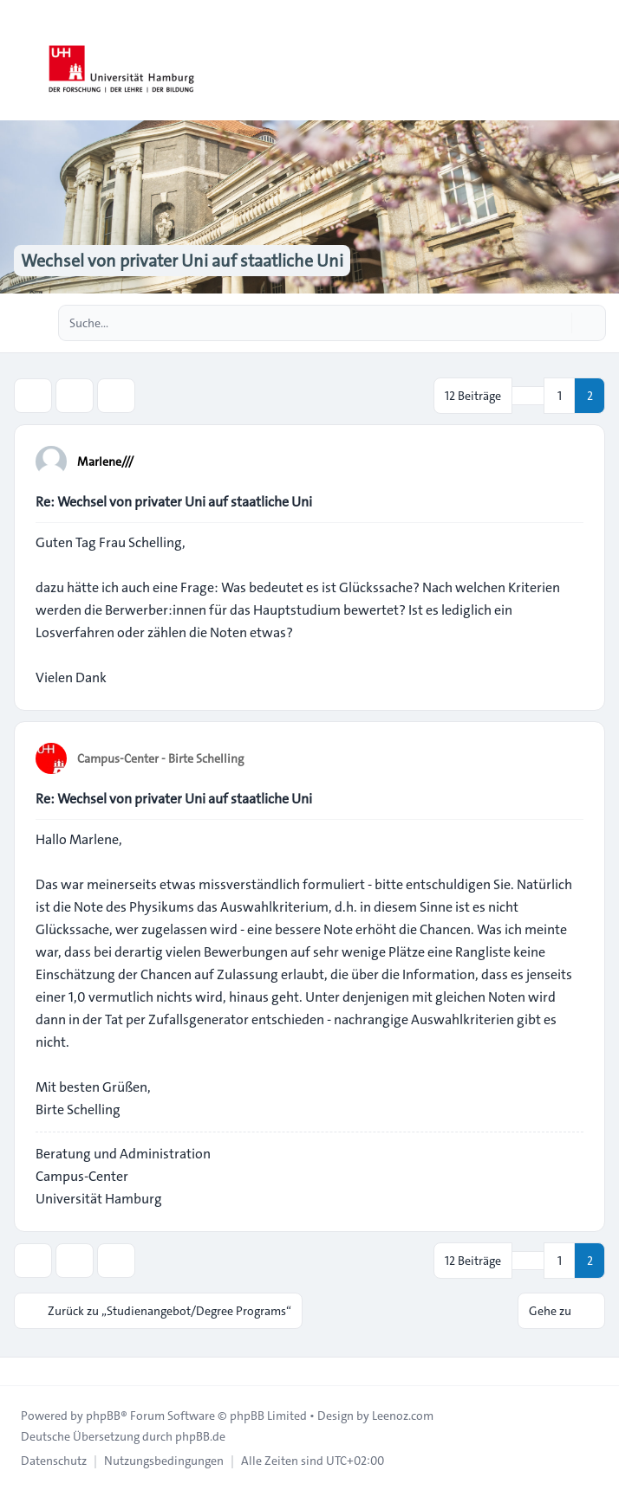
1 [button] (559, 395)
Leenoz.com (402, 1415)
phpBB (103, 1415)
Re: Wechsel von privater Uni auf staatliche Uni (174, 502)
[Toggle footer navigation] (21, 1371)
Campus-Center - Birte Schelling (160, 758)
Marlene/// (105, 461)
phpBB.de (200, 1436)
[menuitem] (54, 1460)
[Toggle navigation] (598, 61)
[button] (527, 395)
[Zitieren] (568, 460)
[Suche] (556, 323)
